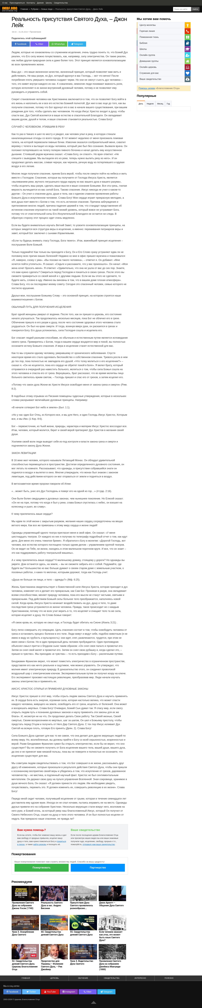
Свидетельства (112, 978)
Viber (39, 44)
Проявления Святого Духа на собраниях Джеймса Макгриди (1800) (110, 965)
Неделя (150, 104)
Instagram (69, 992)
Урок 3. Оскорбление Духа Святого (23, 933)
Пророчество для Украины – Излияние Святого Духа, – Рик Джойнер (52, 965)
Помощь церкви (147, 88)
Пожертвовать (41, 867)
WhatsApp (58, 44)
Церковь (54, 978)
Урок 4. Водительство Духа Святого (81, 962)
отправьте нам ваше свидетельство (98, 844)
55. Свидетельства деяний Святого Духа (81, 933)
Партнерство (98, 867)
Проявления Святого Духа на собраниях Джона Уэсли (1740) (23, 905)
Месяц (160, 104)
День (141, 104)
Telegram (77, 44)
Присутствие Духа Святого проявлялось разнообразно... (81, 905)
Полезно (169, 978)
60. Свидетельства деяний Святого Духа (52, 933)
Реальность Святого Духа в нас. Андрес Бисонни (51, 905)
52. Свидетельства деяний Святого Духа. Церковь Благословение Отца (25, 965)
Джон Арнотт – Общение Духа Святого (111, 904)
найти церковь (39, 844)
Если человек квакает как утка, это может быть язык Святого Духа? (110, 936)
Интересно (140, 978)
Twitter (31, 992)
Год (168, 104)
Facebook (21, 44)
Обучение (83, 978)
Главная (26, 978)
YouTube (50, 992)
